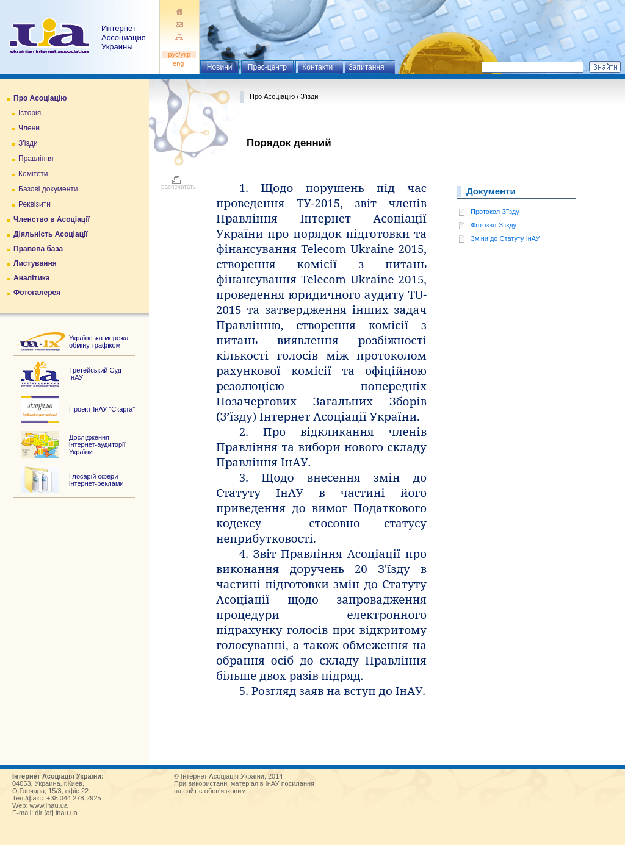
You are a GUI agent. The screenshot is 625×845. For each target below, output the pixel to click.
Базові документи (48, 189)
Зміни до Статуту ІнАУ (505, 238)
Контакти (317, 67)
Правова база (38, 248)
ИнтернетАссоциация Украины (123, 37)
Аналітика (31, 278)
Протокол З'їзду (495, 211)
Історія (29, 113)
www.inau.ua (49, 805)
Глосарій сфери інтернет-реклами (96, 479)
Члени (29, 128)
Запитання (367, 67)
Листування (35, 263)
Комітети (33, 173)
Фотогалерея (36, 292)
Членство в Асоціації (51, 219)
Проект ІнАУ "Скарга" (102, 409)
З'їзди (28, 143)
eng (179, 63)
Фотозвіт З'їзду (493, 225)
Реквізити (34, 204)
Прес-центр (267, 67)
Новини (220, 67)
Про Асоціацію (40, 98)
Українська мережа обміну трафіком (98, 341)
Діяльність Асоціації (50, 234)
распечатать (178, 184)
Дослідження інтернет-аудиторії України (97, 444)
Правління (36, 158)
